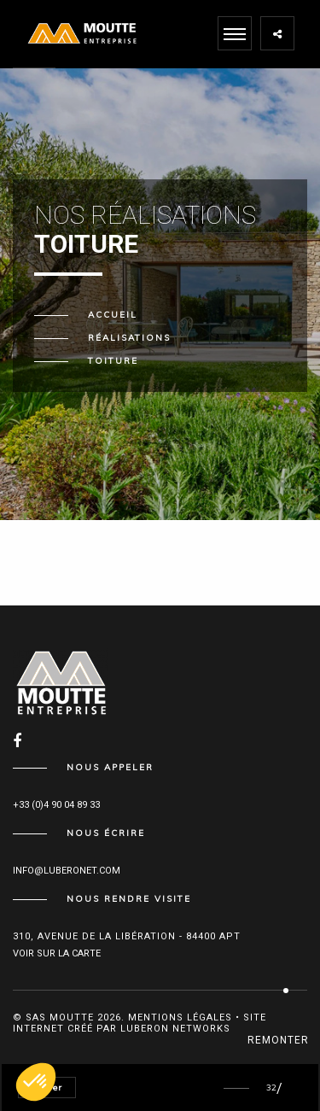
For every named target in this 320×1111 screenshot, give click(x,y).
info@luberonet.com (66, 870)
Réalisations (129, 338)
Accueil (112, 315)
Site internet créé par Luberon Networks (139, 1023)
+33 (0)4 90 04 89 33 (56, 804)
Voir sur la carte (57, 953)
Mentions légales (180, 1017)
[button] (35, 1081)
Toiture (113, 361)
